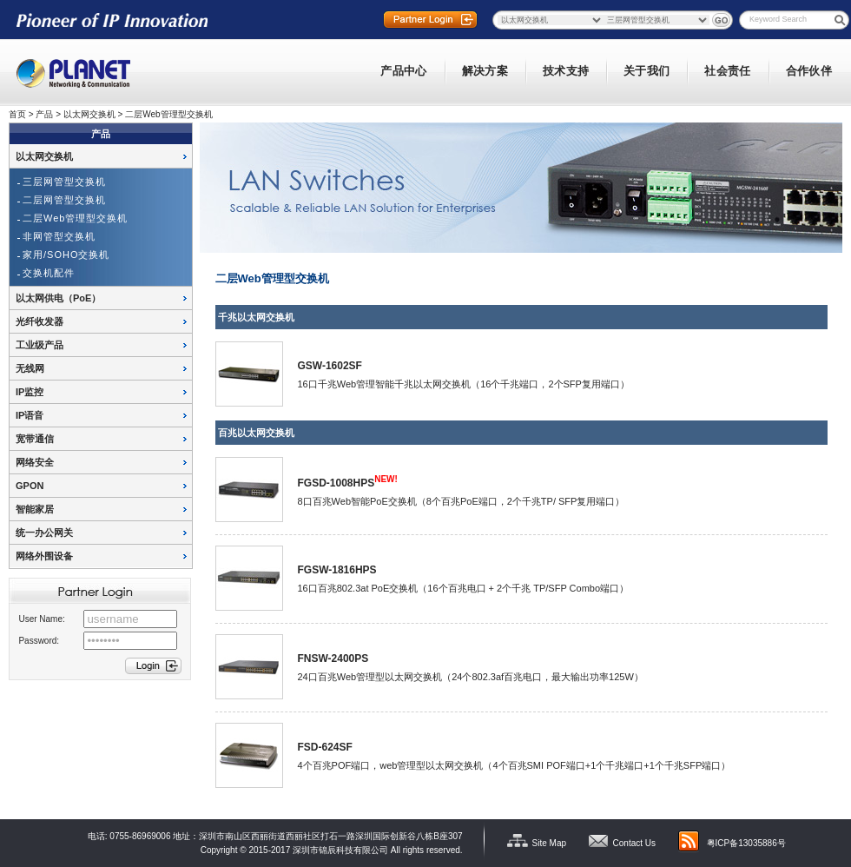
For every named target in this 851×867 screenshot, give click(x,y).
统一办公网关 (44, 532)
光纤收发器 (39, 321)
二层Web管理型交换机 (168, 114)
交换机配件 (49, 273)
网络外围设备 (44, 556)
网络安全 (35, 462)
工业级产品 (39, 345)
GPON (29, 485)
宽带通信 (35, 439)
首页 (17, 114)
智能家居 (35, 509)
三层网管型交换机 (64, 181)
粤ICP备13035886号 (746, 843)
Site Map (549, 843)
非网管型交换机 (59, 236)
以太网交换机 (89, 114)
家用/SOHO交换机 (66, 254)
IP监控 (29, 392)
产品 (44, 114)
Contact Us (634, 843)
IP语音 (29, 415)
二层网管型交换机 (64, 200)
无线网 (30, 368)
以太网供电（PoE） (58, 298)
